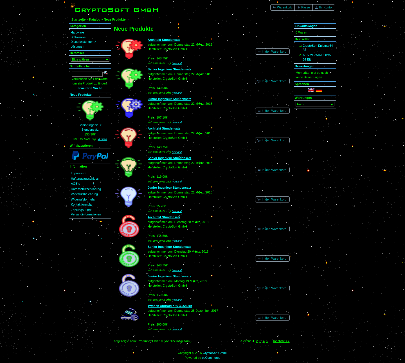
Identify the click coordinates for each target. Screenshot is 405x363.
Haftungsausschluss (84, 178)
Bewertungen (304, 66)
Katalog (94, 19)
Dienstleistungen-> (83, 41)
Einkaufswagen (306, 26)
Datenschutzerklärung (86, 189)
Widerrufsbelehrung (84, 194)
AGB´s (75, 183)
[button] (282, 7)
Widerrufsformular (83, 199)
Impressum (78, 173)
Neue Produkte (115, 19)
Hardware (77, 32)
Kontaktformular (82, 204)
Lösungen (77, 46)
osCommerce (211, 357)
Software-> (78, 37)
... (270, 341)
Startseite (78, 19)
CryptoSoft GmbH (215, 353)
